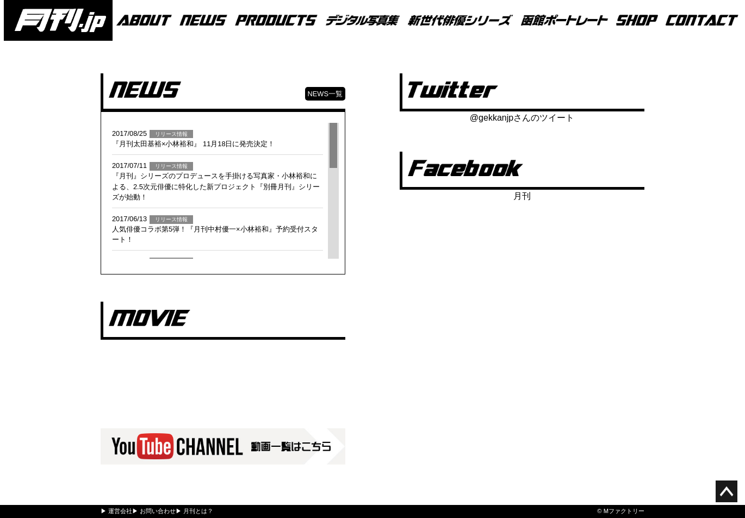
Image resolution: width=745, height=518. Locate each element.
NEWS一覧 (325, 94)
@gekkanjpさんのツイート (522, 117)
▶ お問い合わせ (154, 511)
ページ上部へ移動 (726, 491)
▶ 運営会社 (116, 511)
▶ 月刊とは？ (194, 511)
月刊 (522, 196)
